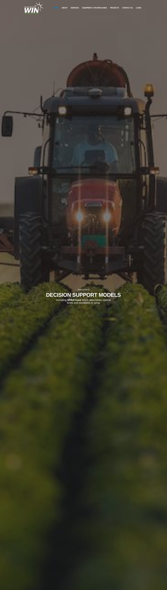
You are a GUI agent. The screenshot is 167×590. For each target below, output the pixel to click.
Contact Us (127, 8)
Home (55, 8)
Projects (114, 8)
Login (138, 8)
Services (75, 8)
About (64, 8)
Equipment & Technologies (94, 8)
